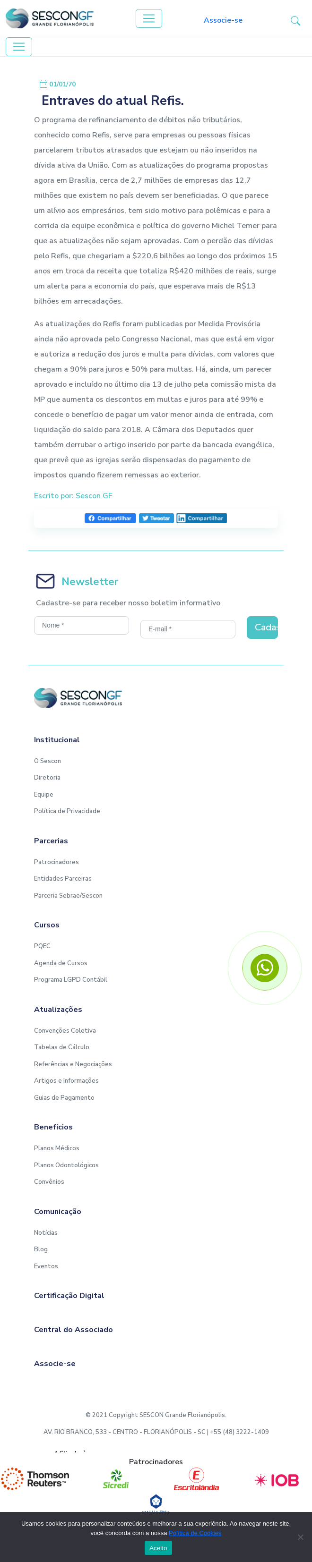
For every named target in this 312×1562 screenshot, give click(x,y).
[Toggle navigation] (149, 18)
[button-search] (295, 20)
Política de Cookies (195, 1533)
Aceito (158, 1548)
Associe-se (223, 20)
